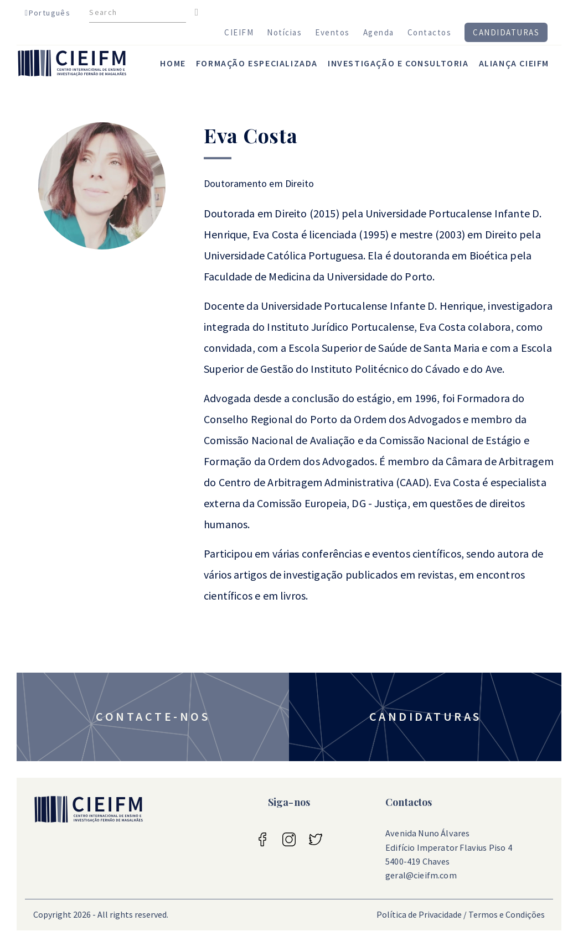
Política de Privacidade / (421, 914)
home (172, 63)
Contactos (429, 32)
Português (47, 13)
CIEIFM (239, 32)
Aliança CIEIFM (514, 63)
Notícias (284, 32)
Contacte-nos (153, 716)
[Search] (137, 13)
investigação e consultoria (398, 63)
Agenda (378, 32)
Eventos (332, 32)
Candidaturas (506, 32)
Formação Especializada (257, 63)
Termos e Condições (506, 914)
